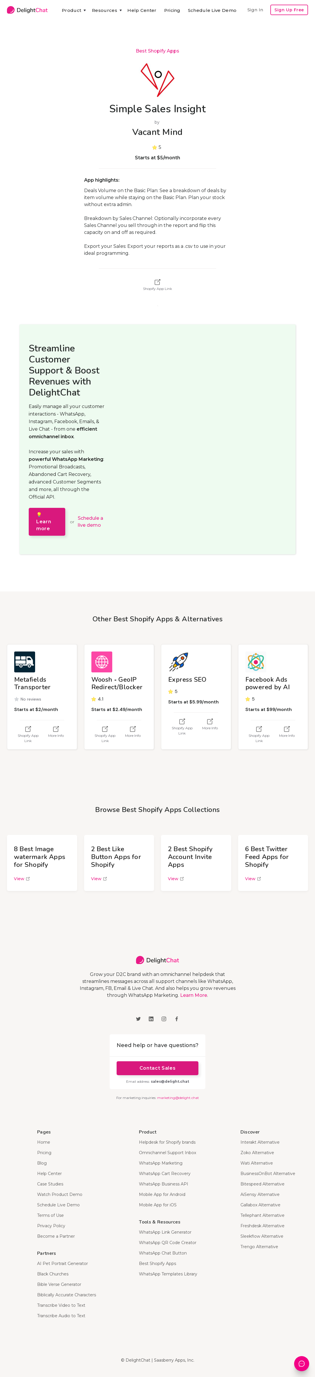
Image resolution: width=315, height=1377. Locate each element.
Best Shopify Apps (157, 51)
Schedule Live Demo (212, 10)
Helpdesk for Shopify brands (167, 1142)
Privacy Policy (51, 1225)
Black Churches (52, 1274)
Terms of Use (50, 1215)
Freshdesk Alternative (262, 1225)
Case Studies (50, 1184)
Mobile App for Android (162, 1194)
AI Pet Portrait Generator (62, 1263)
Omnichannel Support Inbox (167, 1152)
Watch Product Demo (59, 1194)
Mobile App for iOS (158, 1205)
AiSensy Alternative (260, 1194)
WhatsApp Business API (163, 1184)
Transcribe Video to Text (61, 1305)
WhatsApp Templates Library (168, 1274)
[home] (27, 10)
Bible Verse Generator (59, 1284)
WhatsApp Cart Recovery (165, 1173)
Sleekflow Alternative (261, 1236)
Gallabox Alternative (260, 1205)
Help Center (141, 10)
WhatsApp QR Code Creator (167, 1242)
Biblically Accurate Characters (66, 1294)
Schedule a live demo (90, 521)
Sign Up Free (289, 9)
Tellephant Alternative (262, 1215)
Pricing (172, 10)
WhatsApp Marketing (160, 1163)
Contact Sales (157, 1068)
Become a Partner (56, 1236)
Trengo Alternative (259, 1246)
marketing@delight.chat (178, 1098)
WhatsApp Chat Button (163, 1253)
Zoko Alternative (257, 1152)
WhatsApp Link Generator (165, 1232)
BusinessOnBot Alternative (267, 1173)
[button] (73, 10)
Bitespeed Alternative (262, 1184)
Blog (42, 1163)
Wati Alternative (256, 1163)
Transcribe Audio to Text (61, 1315)
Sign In (255, 9)
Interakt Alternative (260, 1142)
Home (43, 1142)
